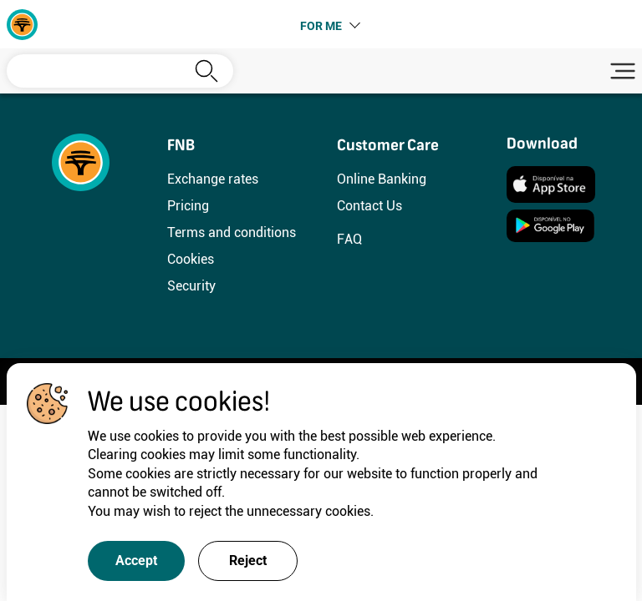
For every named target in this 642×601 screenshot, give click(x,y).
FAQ (349, 239)
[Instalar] (551, 183)
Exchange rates (212, 179)
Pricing (188, 206)
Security (191, 286)
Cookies (190, 259)
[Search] (120, 71)
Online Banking (381, 179)
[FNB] (22, 23)
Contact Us (369, 206)
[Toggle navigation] (620, 71)
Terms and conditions (231, 232)
